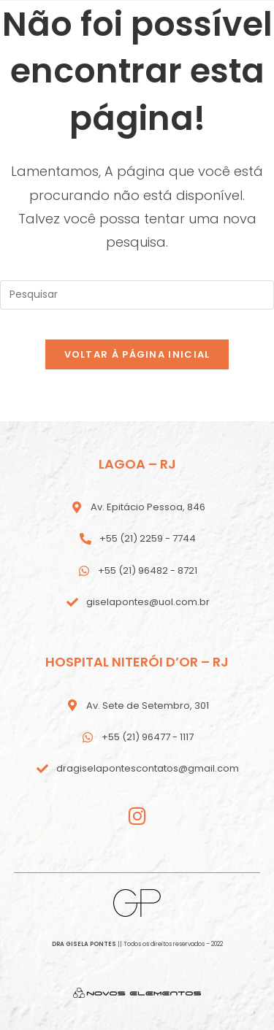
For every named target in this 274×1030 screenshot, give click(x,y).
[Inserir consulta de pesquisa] (137, 295)
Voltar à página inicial (137, 354)
